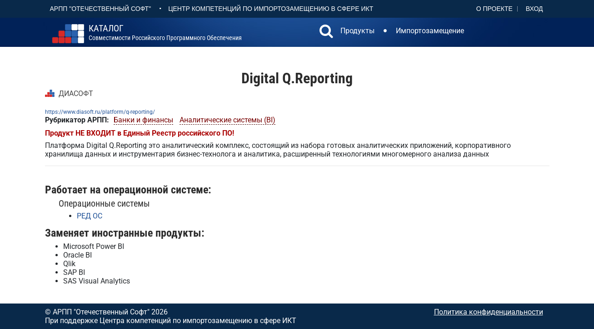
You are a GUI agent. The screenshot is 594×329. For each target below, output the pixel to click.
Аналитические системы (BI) (227, 120)
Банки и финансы (143, 120)
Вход (534, 8)
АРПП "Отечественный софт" (100, 8)
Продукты (357, 30)
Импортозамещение (430, 30)
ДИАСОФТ (76, 93)
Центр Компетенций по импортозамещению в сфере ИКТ (270, 8)
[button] (326, 32)
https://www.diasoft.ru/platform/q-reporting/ (100, 112)
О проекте (494, 8)
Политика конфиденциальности (488, 312)
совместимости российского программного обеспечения (165, 33)
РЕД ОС (89, 216)
